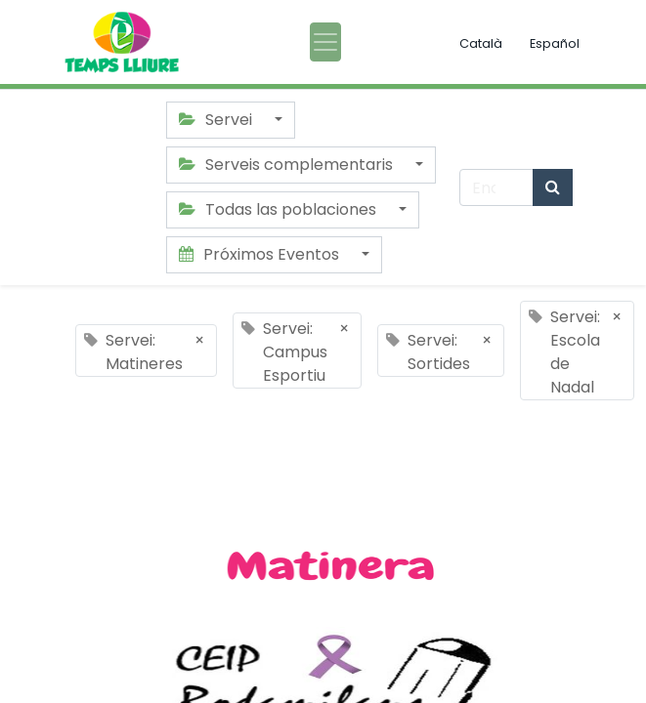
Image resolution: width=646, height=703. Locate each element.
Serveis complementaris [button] (288, 164)
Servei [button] (217, 119)
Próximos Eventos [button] (261, 254)
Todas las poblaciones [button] (279, 209)
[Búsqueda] (553, 187)
